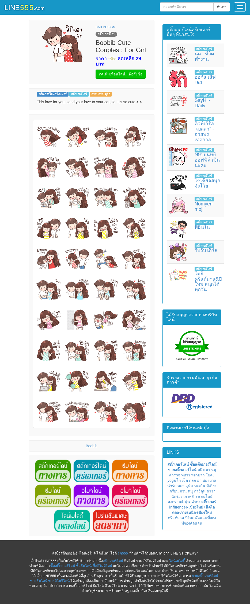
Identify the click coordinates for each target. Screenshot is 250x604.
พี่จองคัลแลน (191, 523)
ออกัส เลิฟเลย (205, 79)
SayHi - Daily (202, 103)
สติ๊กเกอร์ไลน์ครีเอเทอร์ (53, 94)
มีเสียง (211, 486)
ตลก (192, 480)
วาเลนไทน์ (204, 496)
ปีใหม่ (189, 518)
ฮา (199, 480)
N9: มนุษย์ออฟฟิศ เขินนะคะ (207, 160)
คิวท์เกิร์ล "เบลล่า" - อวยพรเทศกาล (204, 131)
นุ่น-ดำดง (192, 502)
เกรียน (173, 491)
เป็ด (185, 480)
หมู (213, 470)
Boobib (91, 446)
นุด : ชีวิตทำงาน (204, 56)
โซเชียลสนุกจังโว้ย (207, 183)
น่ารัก (171, 486)
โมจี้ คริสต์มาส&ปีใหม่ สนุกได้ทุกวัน (208, 281)
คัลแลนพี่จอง (205, 518)
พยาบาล (198, 475)
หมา (180, 486)
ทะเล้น (199, 486)
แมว (206, 470)
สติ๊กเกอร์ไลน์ (79, 94)
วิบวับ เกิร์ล (206, 250)
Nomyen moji (204, 206)
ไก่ (179, 480)
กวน (183, 491)
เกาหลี (188, 496)
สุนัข (189, 486)
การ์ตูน (200, 491)
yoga (172, 480)
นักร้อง (176, 496)
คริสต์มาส (176, 518)
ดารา (211, 491)
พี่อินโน (202, 227)
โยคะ (210, 475)
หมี (200, 470)
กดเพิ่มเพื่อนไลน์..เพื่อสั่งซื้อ (120, 74)
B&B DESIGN (105, 27)
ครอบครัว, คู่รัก (100, 94)
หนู (190, 491)
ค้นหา (221, 7)
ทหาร (185, 475)
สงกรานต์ (176, 502)
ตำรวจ (174, 475)
